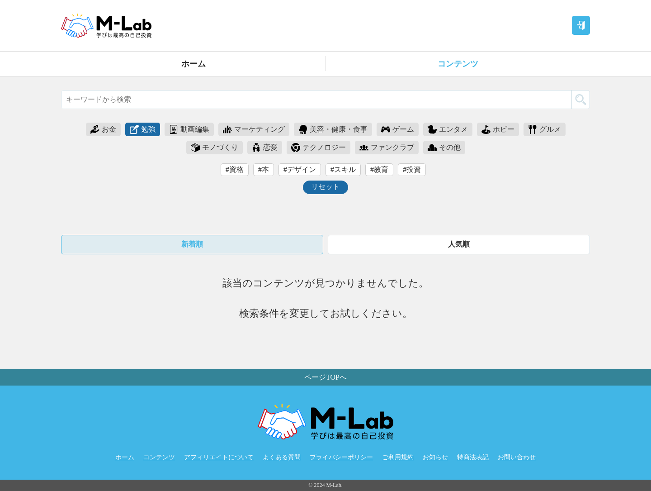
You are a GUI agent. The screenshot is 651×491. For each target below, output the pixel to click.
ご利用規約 (398, 457)
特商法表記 (473, 457)
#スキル (343, 169)
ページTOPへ (325, 377)
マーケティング (254, 129)
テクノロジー (318, 147)
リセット (325, 187)
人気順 (459, 244)
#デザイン (299, 169)
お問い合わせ (517, 457)
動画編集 (189, 129)
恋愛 (265, 147)
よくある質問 (282, 457)
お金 (103, 129)
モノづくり (214, 147)
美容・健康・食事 (333, 129)
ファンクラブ (386, 147)
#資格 (235, 169)
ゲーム (397, 129)
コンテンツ (458, 63)
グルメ (544, 129)
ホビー (497, 129)
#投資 (412, 169)
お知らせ (435, 457)
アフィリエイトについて (219, 457)
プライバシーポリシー (341, 457)
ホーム (193, 63)
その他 (444, 147)
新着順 (192, 244)
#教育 (379, 169)
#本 (263, 169)
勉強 (143, 129)
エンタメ (448, 129)
